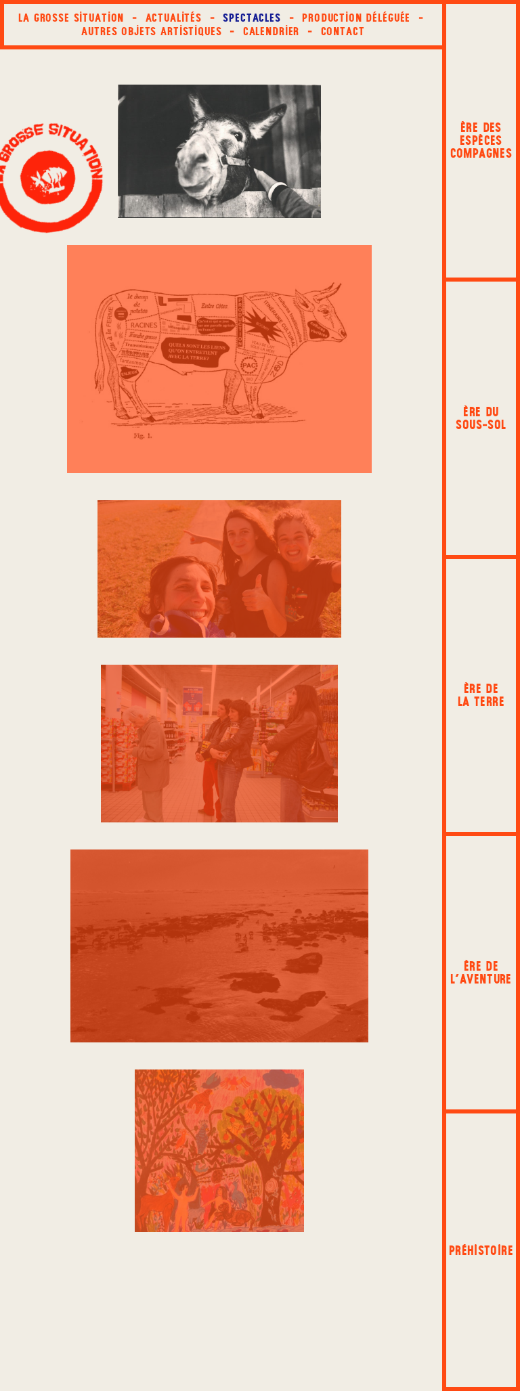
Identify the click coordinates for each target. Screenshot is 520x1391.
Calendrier (271, 31)
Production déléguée (356, 18)
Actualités (174, 18)
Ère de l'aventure (481, 972)
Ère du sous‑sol (481, 418)
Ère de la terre (481, 695)
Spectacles (252, 18)
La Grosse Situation (71, 18)
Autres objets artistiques (151, 31)
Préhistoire (481, 1250)
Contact (343, 31)
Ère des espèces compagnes (481, 140)
